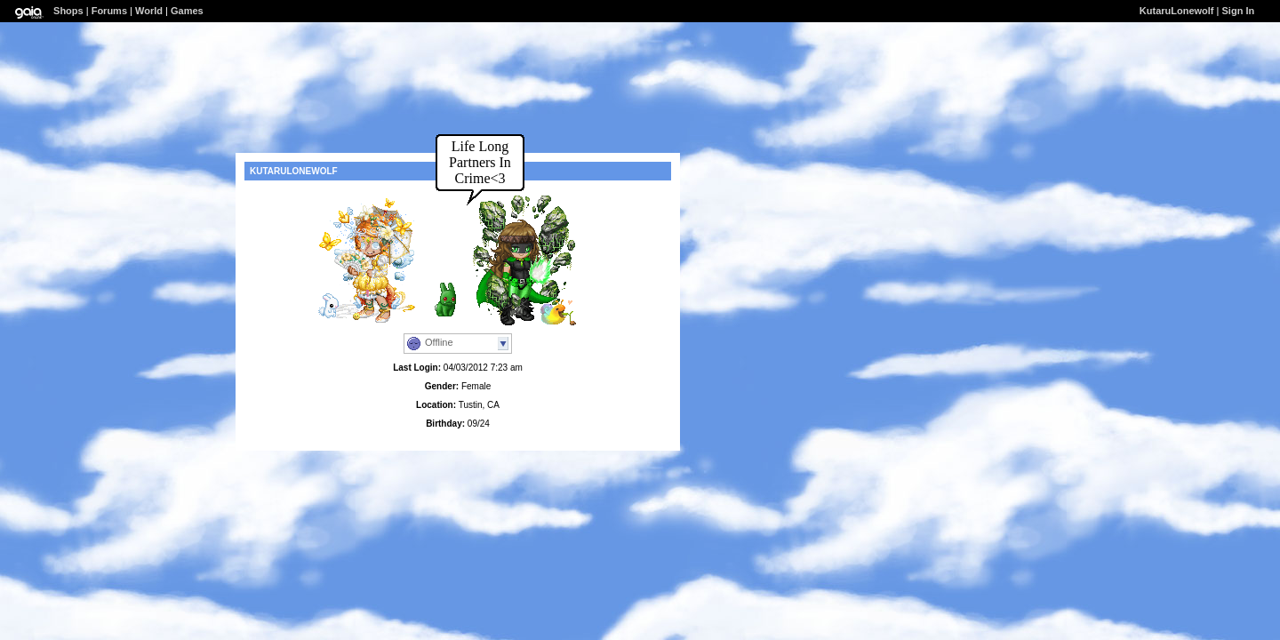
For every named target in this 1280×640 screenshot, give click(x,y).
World (149, 10)
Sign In (1238, 10)
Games (187, 10)
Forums (109, 10)
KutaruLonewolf (1177, 10)
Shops (68, 10)
